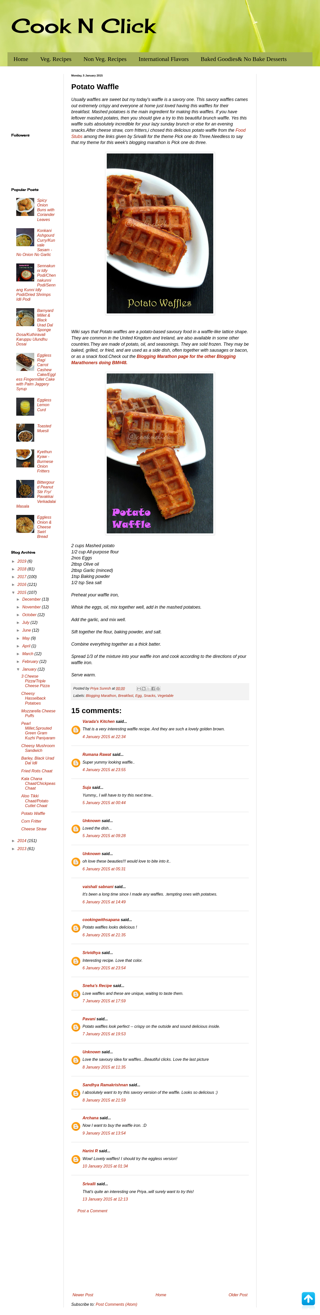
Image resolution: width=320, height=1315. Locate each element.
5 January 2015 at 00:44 (104, 803)
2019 (23, 561)
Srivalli (89, 1184)
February (30, 661)
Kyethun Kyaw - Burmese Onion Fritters (45, 461)
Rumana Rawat (96, 754)
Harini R (90, 1151)
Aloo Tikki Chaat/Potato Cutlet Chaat (34, 801)
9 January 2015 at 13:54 (104, 1133)
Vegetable (166, 696)
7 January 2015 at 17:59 (104, 1001)
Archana (90, 1118)
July (26, 622)
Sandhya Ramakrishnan (105, 1085)
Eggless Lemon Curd (44, 405)
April (26, 646)
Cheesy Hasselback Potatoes (33, 698)
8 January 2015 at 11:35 (104, 1067)
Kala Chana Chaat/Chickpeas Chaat (38, 783)
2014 (23, 841)
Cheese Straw (33, 829)
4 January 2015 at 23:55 (104, 770)
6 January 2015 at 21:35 (104, 935)
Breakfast (125, 696)
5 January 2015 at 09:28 (104, 836)
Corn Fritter (31, 821)
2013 (23, 849)
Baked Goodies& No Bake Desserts (244, 59)
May (26, 638)
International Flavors (163, 59)
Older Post (238, 1295)
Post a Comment (92, 1211)
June (27, 630)
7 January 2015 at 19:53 (104, 1034)
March (28, 654)
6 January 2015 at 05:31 (104, 869)
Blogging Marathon (101, 696)
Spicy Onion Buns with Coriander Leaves (45, 210)
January (30, 669)
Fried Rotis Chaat (36, 771)
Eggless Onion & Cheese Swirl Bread (44, 527)
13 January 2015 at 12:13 (105, 1199)
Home (21, 59)
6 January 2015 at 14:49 (104, 902)
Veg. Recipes (56, 59)
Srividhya (91, 953)
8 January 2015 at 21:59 (104, 1100)
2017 (23, 577)
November (32, 607)
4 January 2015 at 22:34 (104, 737)
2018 (23, 569)
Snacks (150, 696)
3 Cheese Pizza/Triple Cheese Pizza (35, 681)
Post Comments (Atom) (116, 1304)
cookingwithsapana (101, 920)
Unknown (91, 821)
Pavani (89, 1019)
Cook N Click (83, 25)
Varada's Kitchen (98, 721)
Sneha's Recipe (97, 986)
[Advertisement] (160, 1253)
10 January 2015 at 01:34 (105, 1166)
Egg (138, 696)
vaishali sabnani (98, 887)
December (32, 599)
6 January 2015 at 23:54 (104, 968)
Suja (86, 787)
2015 (23, 592)
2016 (23, 584)
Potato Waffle (33, 813)
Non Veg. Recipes (105, 59)
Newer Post (82, 1295)
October (30, 615)
